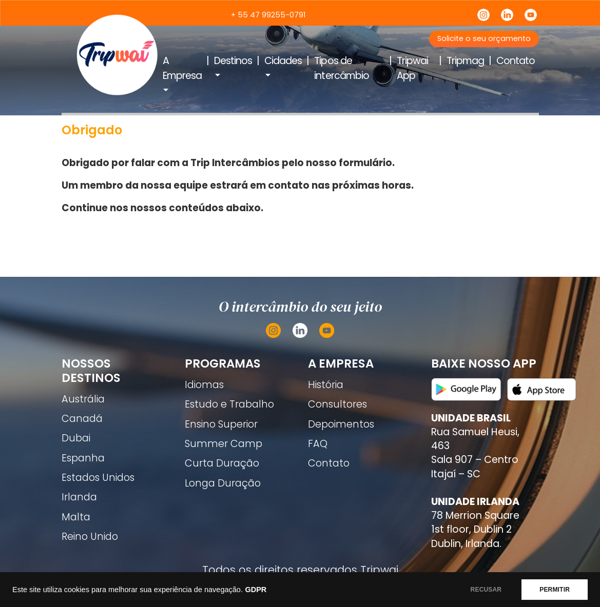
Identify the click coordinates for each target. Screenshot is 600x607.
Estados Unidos (98, 477)
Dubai (76, 438)
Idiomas (204, 385)
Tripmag (465, 61)
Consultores (337, 404)
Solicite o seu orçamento (484, 38)
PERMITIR (554, 589)
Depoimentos (341, 424)
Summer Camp (223, 444)
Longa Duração (223, 483)
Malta (76, 517)
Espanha (83, 458)
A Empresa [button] (182, 68)
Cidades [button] (283, 61)
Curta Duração (222, 463)
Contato (515, 61)
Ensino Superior (221, 424)
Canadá (82, 419)
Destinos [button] (233, 61)
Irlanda (79, 497)
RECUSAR (486, 589)
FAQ (317, 444)
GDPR (255, 589)
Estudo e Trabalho (229, 404)
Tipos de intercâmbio (341, 68)
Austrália (83, 399)
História (325, 385)
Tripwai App (412, 68)
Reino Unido (90, 536)
